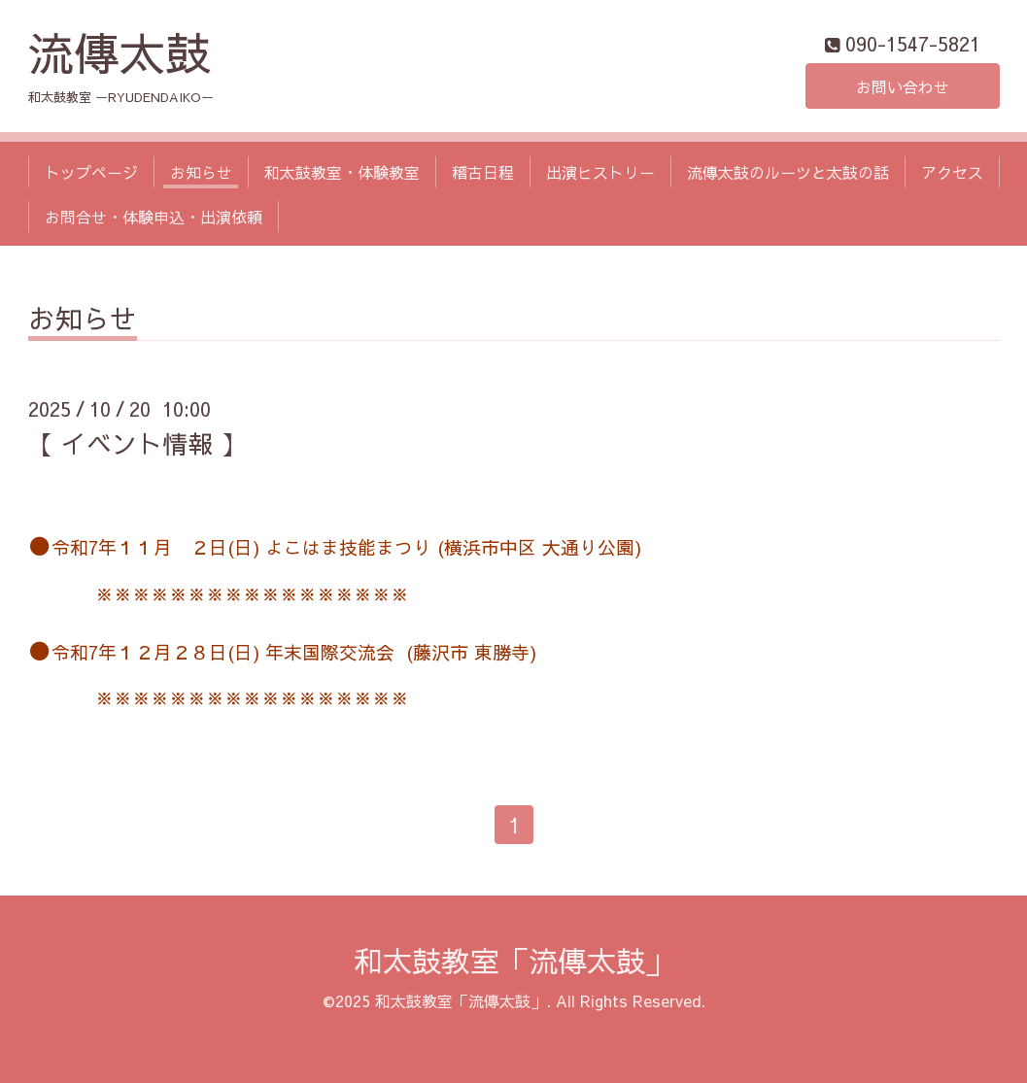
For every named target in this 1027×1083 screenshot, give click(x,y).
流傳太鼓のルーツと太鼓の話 (788, 172)
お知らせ (201, 172)
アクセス (952, 172)
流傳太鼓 (119, 52)
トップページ (91, 172)
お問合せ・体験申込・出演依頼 (153, 216)
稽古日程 (483, 172)
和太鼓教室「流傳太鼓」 (514, 960)
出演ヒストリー (600, 172)
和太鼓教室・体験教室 (342, 172)
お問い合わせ (902, 86)
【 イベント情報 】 (137, 442)
